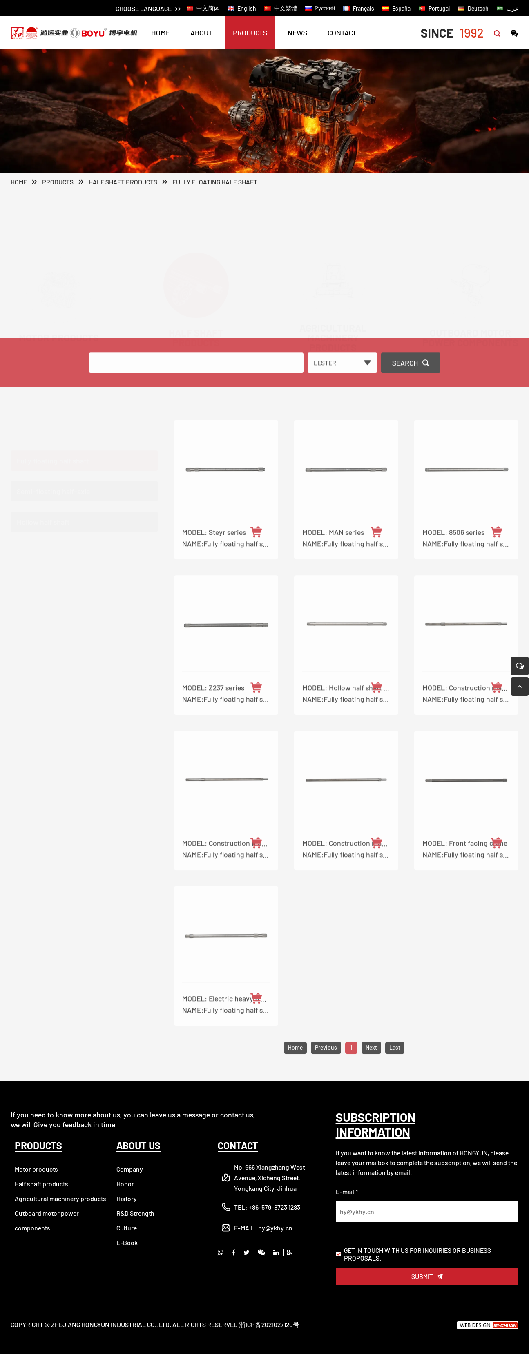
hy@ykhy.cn (275, 1228)
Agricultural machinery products (60, 1198)
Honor (125, 1184)
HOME (160, 32)
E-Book (127, 1242)
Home (19, 182)
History (126, 1198)
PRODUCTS (250, 32)
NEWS (297, 32)
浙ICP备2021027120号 (269, 1324)
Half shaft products (123, 182)
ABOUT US (138, 1145)
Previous (326, 1066)
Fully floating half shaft (214, 182)
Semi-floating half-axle (53, 479)
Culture (126, 1228)
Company (129, 1169)
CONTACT (342, 32)
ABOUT (201, 32)
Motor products (36, 1169)
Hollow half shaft (43, 510)
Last (394, 1066)
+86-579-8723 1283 (274, 1207)
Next (371, 1066)
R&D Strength (135, 1213)
